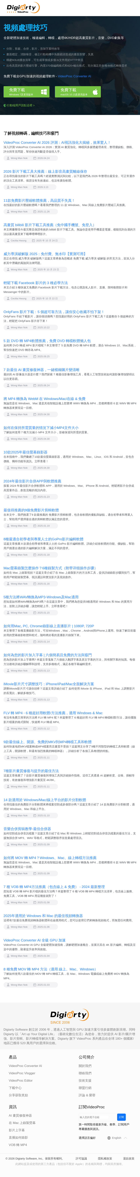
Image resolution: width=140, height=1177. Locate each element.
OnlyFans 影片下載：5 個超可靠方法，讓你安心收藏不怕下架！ (54, 312)
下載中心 (15, 1088)
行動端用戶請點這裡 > (21, 105)
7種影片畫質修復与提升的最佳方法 (31, 771)
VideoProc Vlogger (22, 1073)
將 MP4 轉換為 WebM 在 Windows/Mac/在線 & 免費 (45, 399)
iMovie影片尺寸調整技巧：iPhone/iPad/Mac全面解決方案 (49, 684)
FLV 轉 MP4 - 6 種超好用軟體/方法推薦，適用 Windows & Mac (53, 713)
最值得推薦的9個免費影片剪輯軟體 (31, 510)
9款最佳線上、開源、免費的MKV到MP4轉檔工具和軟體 (48, 742)
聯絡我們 (85, 1073)
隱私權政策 (105, 1158)
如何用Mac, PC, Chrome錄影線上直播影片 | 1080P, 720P (49, 626)
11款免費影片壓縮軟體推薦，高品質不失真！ (39, 200)
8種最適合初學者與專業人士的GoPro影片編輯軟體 (43, 539)
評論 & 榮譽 (87, 1095)
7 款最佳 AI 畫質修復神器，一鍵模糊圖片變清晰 (41, 370)
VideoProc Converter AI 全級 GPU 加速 (35, 940)
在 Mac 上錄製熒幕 (22, 1123)
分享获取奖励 (18, 1095)
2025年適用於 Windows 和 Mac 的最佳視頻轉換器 (43, 916)
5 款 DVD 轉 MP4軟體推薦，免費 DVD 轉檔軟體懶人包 (47, 341)
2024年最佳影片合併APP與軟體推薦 (32, 481)
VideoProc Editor (21, 1080)
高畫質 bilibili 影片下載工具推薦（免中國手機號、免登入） (50, 225)
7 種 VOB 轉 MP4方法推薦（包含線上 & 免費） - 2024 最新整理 (54, 887)
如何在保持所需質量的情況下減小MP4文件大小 (41, 428)
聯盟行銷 (85, 1088)
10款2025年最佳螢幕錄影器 (25, 452)
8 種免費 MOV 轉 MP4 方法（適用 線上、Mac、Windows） (51, 969)
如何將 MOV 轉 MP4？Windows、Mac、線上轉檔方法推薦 (50, 858)
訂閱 (121, 1117)
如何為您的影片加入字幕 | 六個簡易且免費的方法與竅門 (48, 655)
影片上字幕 (17, 1130)
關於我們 (85, 1066)
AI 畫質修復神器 (20, 1115)
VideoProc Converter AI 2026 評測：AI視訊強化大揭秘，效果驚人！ (57, 142)
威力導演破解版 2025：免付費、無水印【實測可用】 (45, 254)
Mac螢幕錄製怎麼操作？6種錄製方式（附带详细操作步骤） (51, 568)
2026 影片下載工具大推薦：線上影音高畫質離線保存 (45, 171)
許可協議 (81, 1158)
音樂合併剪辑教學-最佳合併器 (27, 829)
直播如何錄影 (18, 1137)
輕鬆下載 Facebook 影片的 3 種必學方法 (36, 283)
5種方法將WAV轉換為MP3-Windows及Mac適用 (41, 597)
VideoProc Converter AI (74, 76)
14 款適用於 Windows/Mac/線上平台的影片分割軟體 (45, 800)
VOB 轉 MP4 (18, 1145)
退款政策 (128, 1158)
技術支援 (85, 1080)
